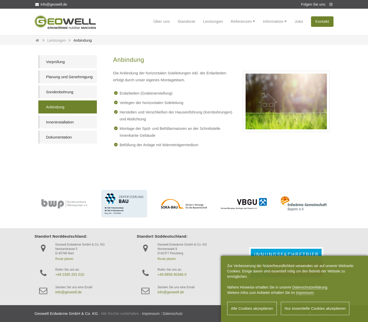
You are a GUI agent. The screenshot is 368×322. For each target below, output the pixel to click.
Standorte (186, 21)
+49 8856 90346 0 (171, 274)
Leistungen (213, 21)
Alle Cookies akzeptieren (252, 309)
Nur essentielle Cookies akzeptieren (316, 309)
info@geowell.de (50, 4)
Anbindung (82, 40)
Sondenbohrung (59, 92)
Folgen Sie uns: (313, 4)
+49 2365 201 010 (69, 274)
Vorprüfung (55, 62)
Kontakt (322, 21)
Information (273, 21)
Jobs (299, 21)
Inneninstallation (60, 122)
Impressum (151, 314)
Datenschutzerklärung (309, 287)
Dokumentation (59, 137)
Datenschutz (173, 314)
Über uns (161, 21)
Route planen (64, 259)
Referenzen (241, 21)
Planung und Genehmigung (69, 77)
